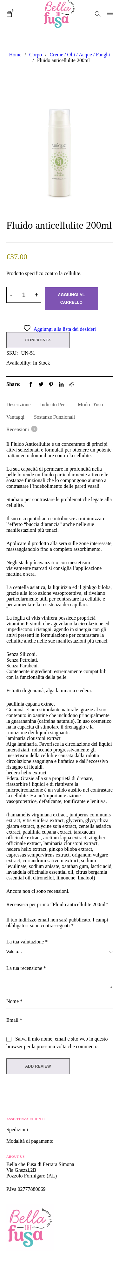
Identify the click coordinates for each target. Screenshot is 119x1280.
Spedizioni (17, 1129)
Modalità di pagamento (29, 1141)
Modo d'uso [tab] (90, 404)
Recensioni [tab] (21, 429)
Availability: (19, 363)
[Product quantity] (24, 294)
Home (15, 54)
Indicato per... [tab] (54, 404)
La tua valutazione (27, 941)
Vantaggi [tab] (15, 417)
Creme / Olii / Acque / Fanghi (80, 54)
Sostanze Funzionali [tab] (54, 417)
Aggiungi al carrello (71, 299)
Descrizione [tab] (18, 404)
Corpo (35, 54)
